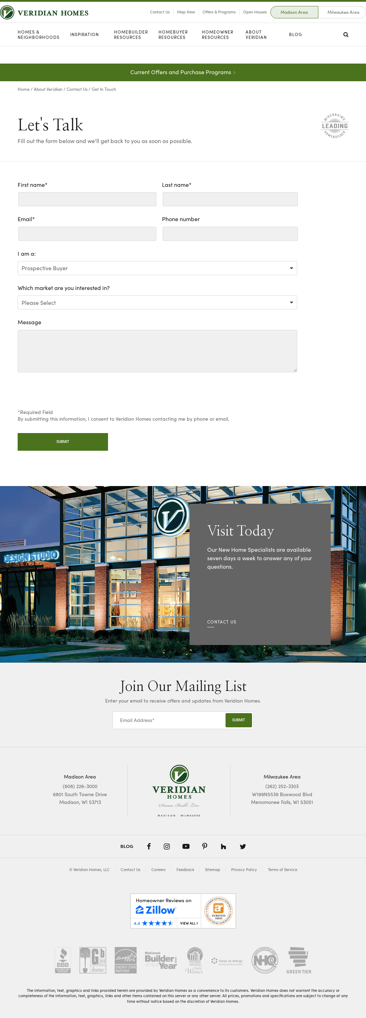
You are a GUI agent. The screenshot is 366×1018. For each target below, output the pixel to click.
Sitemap (212, 869)
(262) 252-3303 (282, 786)
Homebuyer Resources (173, 52)
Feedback (185, 869)
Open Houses (237, 20)
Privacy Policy (244, 869)
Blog (295, 51)
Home (24, 89)
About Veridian (256, 52)
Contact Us (142, 20)
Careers (158, 869)
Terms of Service (282, 869)
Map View (169, 20)
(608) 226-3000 (80, 786)
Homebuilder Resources (131, 52)
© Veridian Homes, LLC (89, 869)
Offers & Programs (201, 20)
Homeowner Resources (217, 52)
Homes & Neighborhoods (39, 52)
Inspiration (84, 51)
